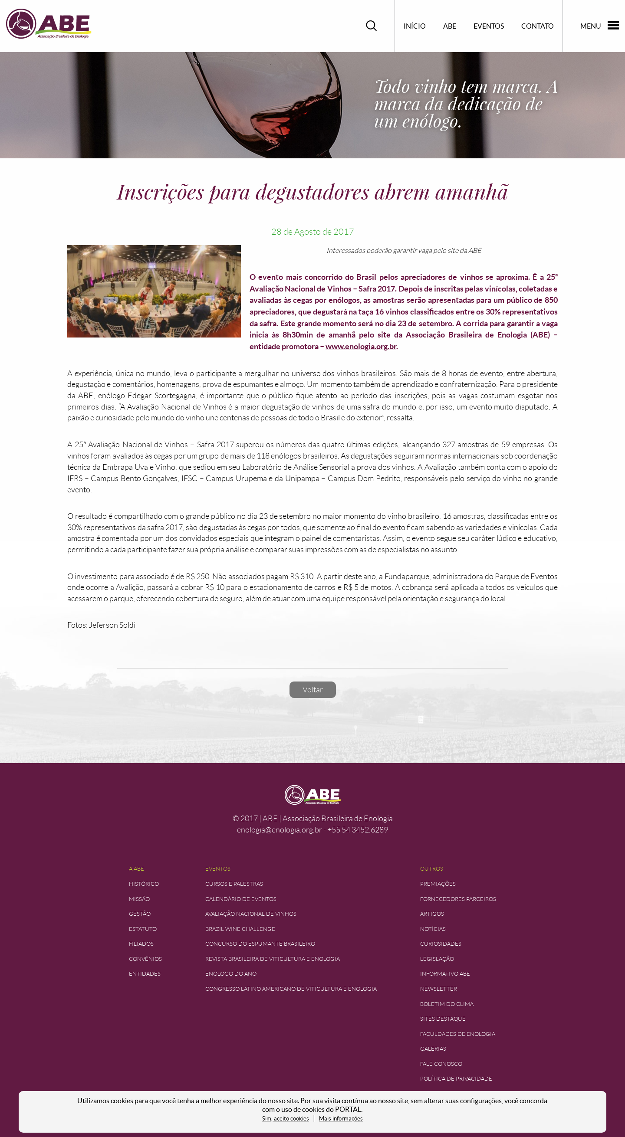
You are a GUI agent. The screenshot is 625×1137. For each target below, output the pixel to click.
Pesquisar (371, 25)
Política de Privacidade (456, 1078)
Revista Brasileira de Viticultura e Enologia (272, 959)
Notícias (433, 929)
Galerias (433, 1048)
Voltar (313, 689)
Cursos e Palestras (234, 884)
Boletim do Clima (447, 1004)
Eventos (489, 26)
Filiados (141, 943)
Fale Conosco (441, 1064)
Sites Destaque (443, 1019)
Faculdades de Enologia (457, 1034)
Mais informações (341, 1118)
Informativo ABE (445, 973)
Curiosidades (440, 943)
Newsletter (438, 989)
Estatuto (143, 929)
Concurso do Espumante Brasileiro (260, 943)
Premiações (438, 884)
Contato (537, 26)
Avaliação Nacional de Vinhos (250, 914)
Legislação (437, 959)
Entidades (145, 973)
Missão (139, 899)
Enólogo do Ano (231, 973)
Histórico (144, 884)
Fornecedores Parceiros (458, 899)
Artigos (432, 914)
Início (415, 26)
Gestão (140, 914)
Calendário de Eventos (240, 899)
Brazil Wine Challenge (240, 929)
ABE (449, 26)
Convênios (145, 959)
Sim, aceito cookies (285, 1118)
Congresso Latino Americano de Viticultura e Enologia (291, 989)
